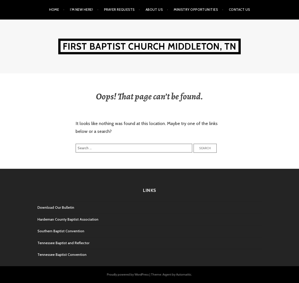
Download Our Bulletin (55, 207)
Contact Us (239, 10)
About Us (154, 10)
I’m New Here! (81, 10)
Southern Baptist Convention (60, 231)
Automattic (183, 274)
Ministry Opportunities (196, 10)
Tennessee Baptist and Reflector (63, 243)
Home (54, 10)
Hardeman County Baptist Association (67, 219)
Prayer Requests (119, 10)
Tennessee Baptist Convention (62, 254)
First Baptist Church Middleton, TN (149, 46)
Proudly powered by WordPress (128, 274)
